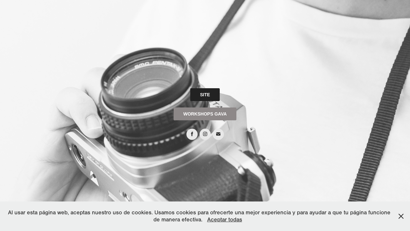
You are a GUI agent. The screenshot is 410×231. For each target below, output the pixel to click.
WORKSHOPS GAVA (205, 113)
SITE (205, 94)
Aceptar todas (224, 219)
